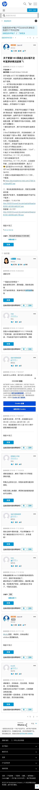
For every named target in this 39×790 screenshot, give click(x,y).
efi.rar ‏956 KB (9, 230)
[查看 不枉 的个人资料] (12, 314)
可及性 (18, 776)
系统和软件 (7, 21)
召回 (3, 776)
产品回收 (10, 776)
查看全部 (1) (12, 239)
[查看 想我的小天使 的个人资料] (15, 456)
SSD (10, 594)
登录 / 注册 (32, 10)
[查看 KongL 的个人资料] (19, 259)
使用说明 (28, 290)
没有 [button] (30, 305)
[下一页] (36, 37)
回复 (8, 244)
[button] (34, 45)
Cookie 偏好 (5, 778)
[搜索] (19, 15)
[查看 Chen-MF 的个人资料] (19, 45)
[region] (19, 395)
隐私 (23, 776)
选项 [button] (36, 21)
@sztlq (5, 634)
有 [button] (24, 305)
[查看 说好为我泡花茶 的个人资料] (16, 357)
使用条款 (22, 734)
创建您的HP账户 (9, 33)
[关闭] (35, 378)
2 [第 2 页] (33, 38)
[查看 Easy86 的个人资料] (13, 666)
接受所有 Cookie (20, 409)
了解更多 (22, 33)
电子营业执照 (31, 778)
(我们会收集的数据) (17, 393)
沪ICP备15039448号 (18, 778)
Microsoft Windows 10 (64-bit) (19, 236)
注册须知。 (30, 734)
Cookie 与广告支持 (18, 397)
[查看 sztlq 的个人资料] (12, 558)
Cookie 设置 (19, 403)
